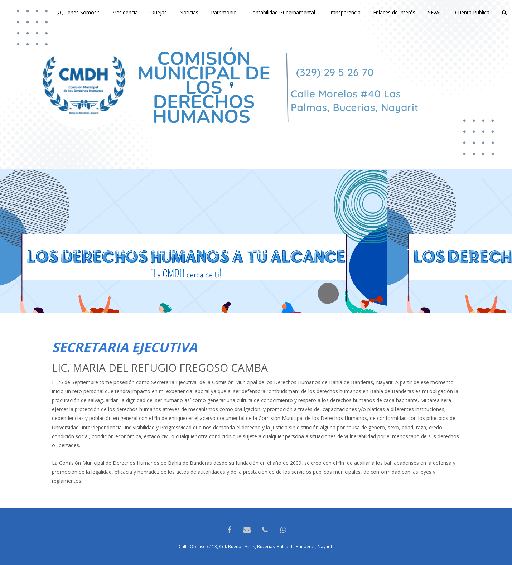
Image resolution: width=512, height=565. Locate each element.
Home (413, 249)
